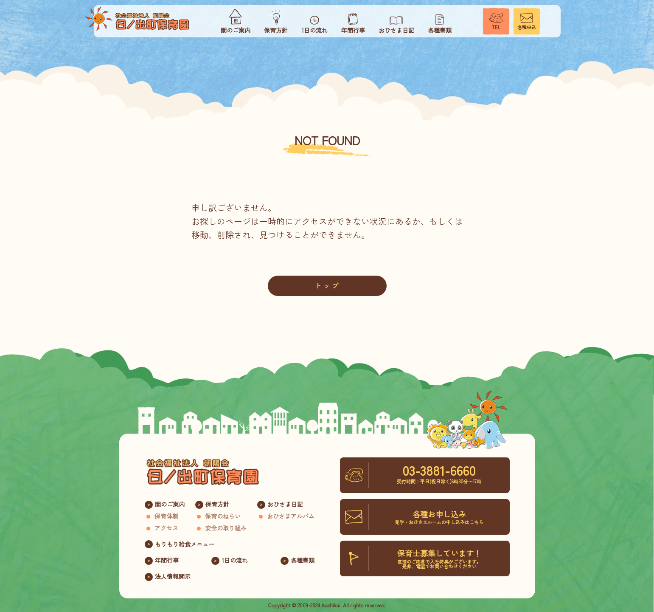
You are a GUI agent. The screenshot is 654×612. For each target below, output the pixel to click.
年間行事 (167, 560)
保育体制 (166, 516)
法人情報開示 (173, 576)
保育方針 (217, 504)
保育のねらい (223, 516)
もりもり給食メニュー (184, 544)
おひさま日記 (285, 504)
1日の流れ (235, 560)
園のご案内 (170, 504)
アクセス (166, 528)
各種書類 (302, 560)
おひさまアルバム (290, 516)
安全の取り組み (226, 528)
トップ (327, 285)
